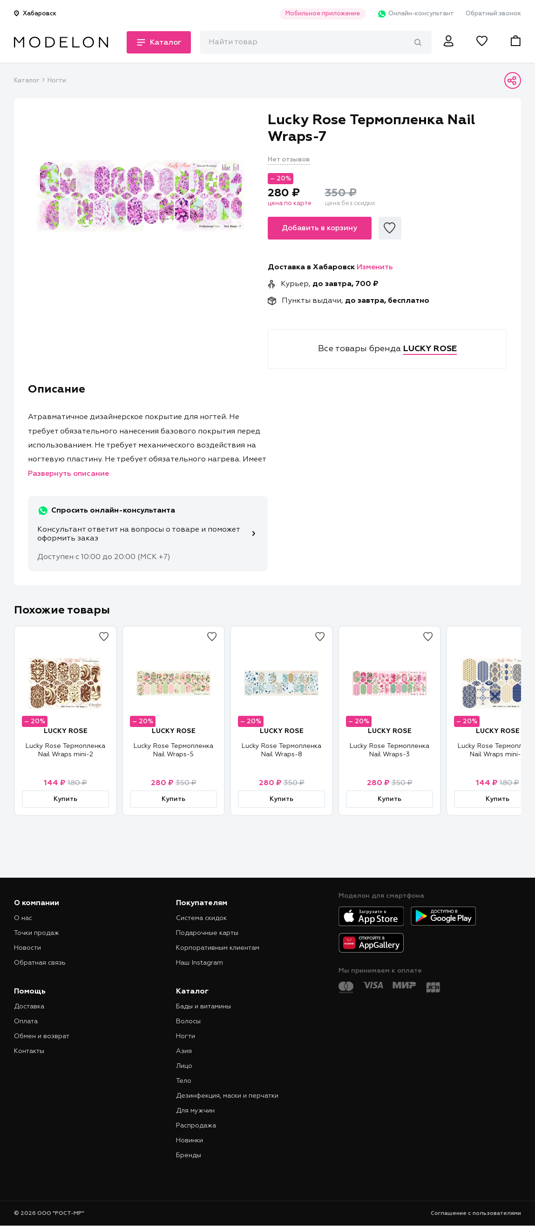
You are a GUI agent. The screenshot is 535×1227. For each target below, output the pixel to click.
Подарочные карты (207, 933)
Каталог (26, 81)
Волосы (188, 1021)
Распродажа (196, 1125)
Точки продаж (36, 933)
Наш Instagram (199, 963)
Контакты (29, 1051)
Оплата (26, 1021)
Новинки (189, 1140)
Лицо (184, 1066)
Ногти (56, 81)
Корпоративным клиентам (217, 948)
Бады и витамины (203, 1006)
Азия (184, 1051)
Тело (183, 1081)
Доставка (29, 1006)
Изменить (375, 267)
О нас (23, 918)
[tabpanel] (140, 196)
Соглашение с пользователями (476, 1213)
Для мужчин (195, 1110)
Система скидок (201, 918)
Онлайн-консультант (415, 14)
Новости (27, 948)
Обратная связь (40, 963)
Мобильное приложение (322, 14)
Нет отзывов (289, 159)
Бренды (188, 1155)
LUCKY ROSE (66, 731)
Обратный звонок (493, 14)
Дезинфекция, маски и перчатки (227, 1096)
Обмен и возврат (41, 1036)
